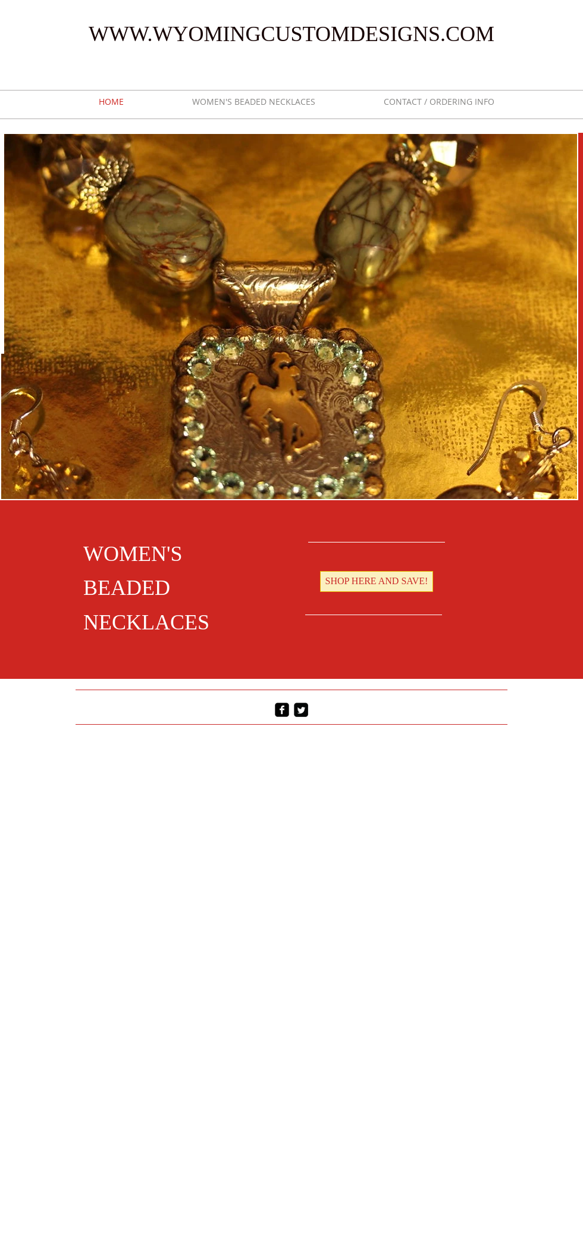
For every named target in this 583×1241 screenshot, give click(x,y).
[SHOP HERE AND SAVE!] (376, 581)
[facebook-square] (282, 710)
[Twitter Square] (301, 710)
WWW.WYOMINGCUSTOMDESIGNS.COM (291, 34)
